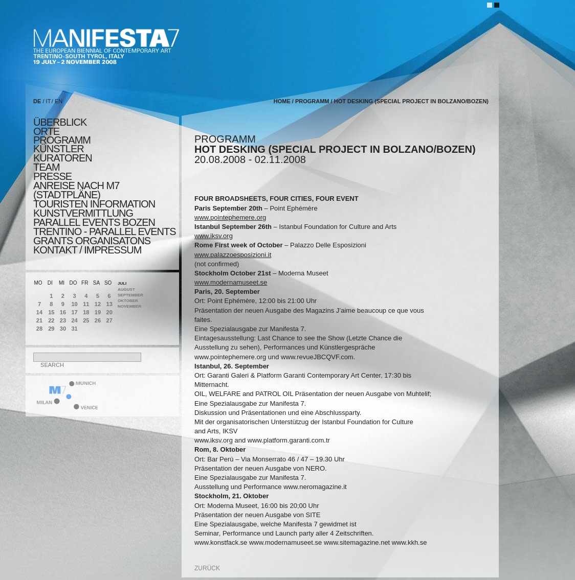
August (126, 289)
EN (58, 101)
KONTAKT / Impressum (87, 249)
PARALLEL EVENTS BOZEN (94, 222)
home (282, 101)
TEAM (46, 167)
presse (52, 176)
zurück (207, 568)
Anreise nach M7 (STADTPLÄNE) (76, 190)
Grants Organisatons (91, 240)
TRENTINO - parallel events (104, 231)
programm (62, 140)
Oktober (128, 300)
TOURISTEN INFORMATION (94, 203)
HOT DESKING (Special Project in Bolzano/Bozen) (411, 101)
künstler (58, 148)
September (130, 295)
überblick (59, 122)
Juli (122, 283)
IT (48, 101)
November (129, 306)
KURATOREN (62, 158)
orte (46, 131)
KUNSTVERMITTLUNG (83, 213)
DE (37, 101)
